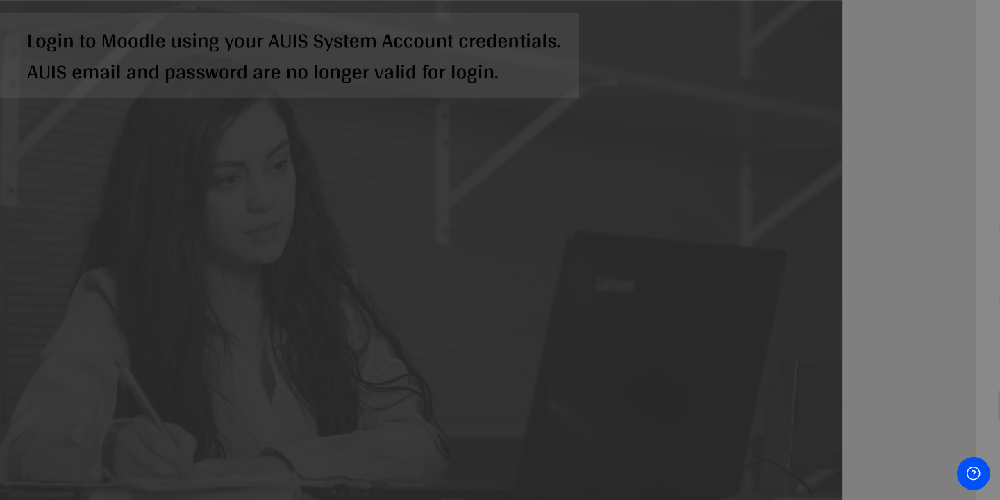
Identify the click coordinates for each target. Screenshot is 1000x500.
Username (753, 228)
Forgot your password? (931, 365)
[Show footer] (973, 473)
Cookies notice (854, 493)
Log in (854, 404)
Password (753, 298)
